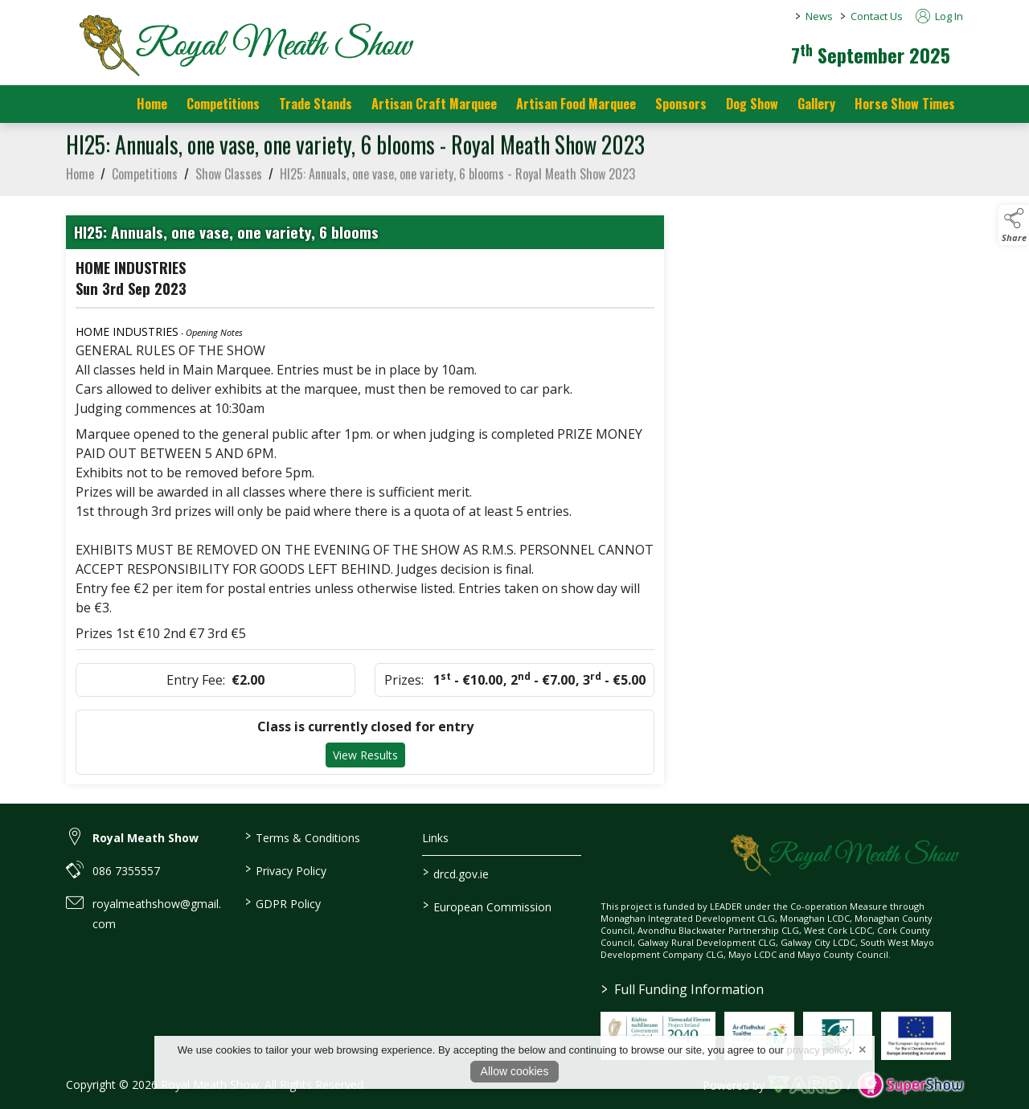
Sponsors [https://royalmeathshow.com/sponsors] (681, 103)
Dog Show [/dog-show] (752, 103)
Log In (939, 16)
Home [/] (152, 103)
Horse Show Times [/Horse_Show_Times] (905, 103)
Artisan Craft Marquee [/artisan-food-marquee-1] (434, 103)
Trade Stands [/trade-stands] (315, 103)
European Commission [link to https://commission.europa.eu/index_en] (487, 906)
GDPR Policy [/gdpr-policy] (282, 902)
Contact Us (877, 16)
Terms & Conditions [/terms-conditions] (301, 836)
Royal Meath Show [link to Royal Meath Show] (145, 837)
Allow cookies (515, 1071)
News (819, 16)
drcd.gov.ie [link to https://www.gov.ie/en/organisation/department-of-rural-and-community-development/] (456, 873)
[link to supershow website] (910, 1085)
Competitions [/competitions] (223, 103)
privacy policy (818, 1050)
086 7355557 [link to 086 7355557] (126, 870)
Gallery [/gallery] (816, 103)
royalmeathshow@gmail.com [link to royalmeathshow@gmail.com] (156, 913)
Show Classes (228, 177)
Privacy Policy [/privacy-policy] (285, 869)
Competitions (145, 177)
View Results (365, 759)
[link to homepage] (243, 44)
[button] (1013, 225)
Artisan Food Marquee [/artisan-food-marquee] (576, 103)
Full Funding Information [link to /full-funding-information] (682, 989)
